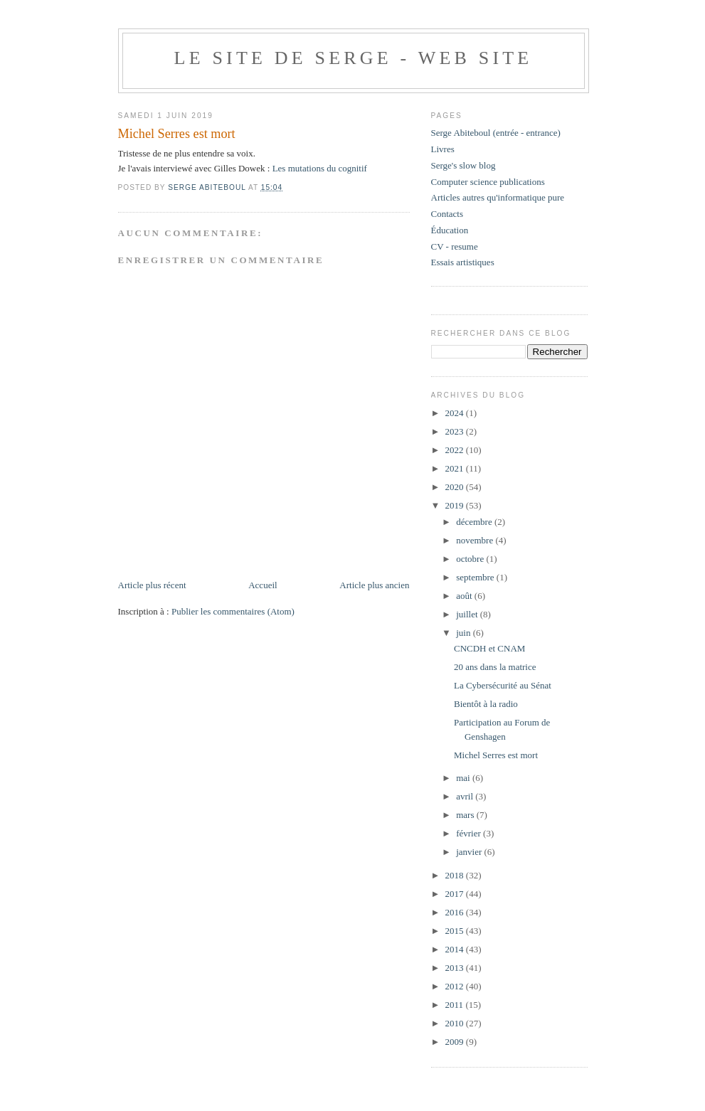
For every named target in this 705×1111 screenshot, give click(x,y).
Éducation (450, 230)
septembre (476, 577)
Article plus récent (152, 585)
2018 (455, 875)
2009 (455, 1041)
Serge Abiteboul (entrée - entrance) (496, 132)
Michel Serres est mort (496, 755)
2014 (455, 949)
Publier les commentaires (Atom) (233, 611)
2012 (455, 986)
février (469, 833)
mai (464, 777)
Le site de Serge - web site (353, 58)
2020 (455, 487)
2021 (455, 468)
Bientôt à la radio (486, 703)
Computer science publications (488, 181)
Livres (443, 149)
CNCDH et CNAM (489, 648)
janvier (470, 851)
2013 (455, 967)
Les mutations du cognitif (319, 168)
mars (466, 814)
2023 (455, 431)
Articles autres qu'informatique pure (498, 197)
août (465, 595)
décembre (475, 521)
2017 (455, 893)
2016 (455, 912)
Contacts (447, 213)
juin (464, 632)
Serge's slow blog (463, 165)
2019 (455, 505)
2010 (455, 1023)
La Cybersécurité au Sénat (502, 685)
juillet (468, 614)
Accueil (262, 585)
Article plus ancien (374, 585)
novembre (475, 540)
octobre (471, 558)
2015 (455, 930)
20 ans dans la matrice (495, 666)
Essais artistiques (462, 262)
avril (465, 796)
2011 (455, 1004)
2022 (455, 450)
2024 (455, 413)
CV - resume (454, 246)
